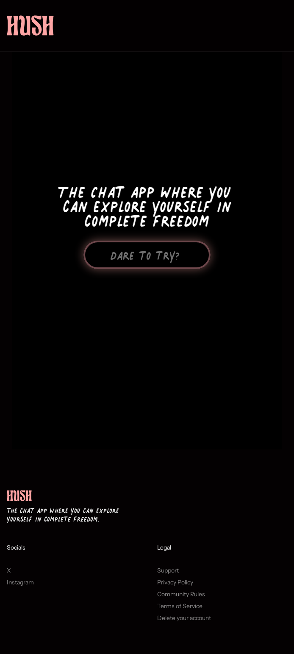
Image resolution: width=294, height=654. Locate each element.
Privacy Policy (175, 588)
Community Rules (181, 599)
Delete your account (184, 623)
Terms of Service (179, 611)
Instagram (20, 588)
